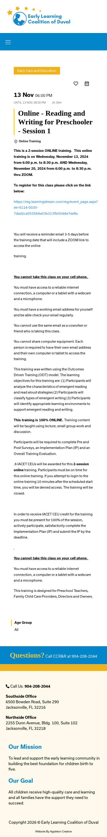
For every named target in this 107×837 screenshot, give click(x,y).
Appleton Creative (61, 831)
